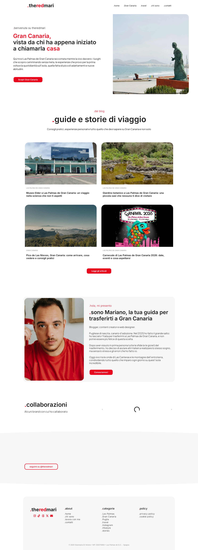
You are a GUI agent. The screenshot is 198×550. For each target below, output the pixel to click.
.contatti (167, 5)
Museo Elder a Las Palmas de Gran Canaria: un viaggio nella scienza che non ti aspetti (57, 194)
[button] (102, 409)
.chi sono (155, 5)
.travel (144, 5)
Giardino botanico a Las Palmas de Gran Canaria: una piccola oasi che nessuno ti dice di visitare (133, 194)
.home (116, 5)
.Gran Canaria (130, 5)
